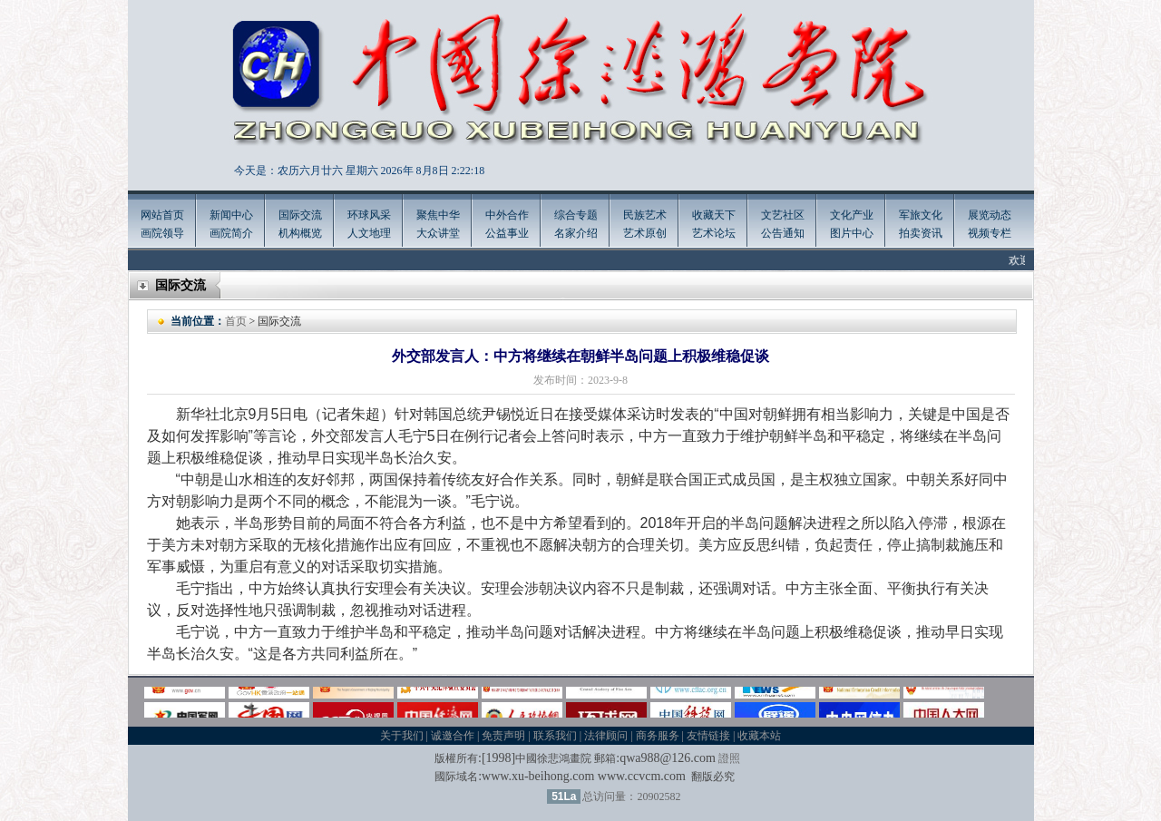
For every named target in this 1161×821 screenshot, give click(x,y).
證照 (729, 758)
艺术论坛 (714, 233)
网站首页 (162, 215)
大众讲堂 (438, 233)
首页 (236, 321)
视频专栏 (989, 233)
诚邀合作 (452, 735)
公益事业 (507, 233)
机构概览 (300, 233)
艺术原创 (645, 233)
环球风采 (369, 215)
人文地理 (369, 233)
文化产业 (851, 215)
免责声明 (503, 735)
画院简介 (231, 233)
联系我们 (555, 735)
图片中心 (851, 233)
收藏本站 (759, 735)
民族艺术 (645, 215)
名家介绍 (576, 233)
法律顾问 (606, 735)
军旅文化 (920, 215)
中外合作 (507, 215)
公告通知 (783, 233)
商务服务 (657, 735)
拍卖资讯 (920, 233)
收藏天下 (714, 215)
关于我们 (402, 735)
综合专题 (576, 215)
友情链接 (708, 735)
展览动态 (989, 215)
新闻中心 (231, 215)
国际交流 (300, 215)
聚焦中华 (438, 215)
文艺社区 (783, 215)
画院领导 (162, 233)
